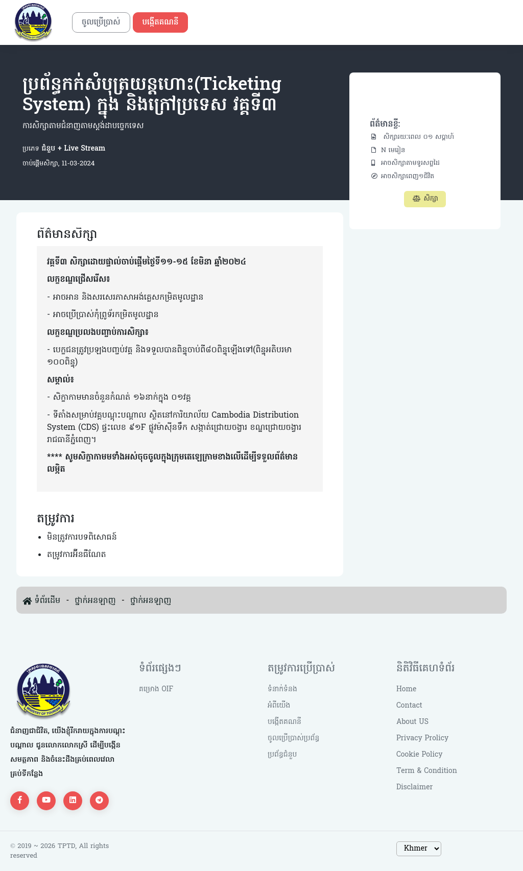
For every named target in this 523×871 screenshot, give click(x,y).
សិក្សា (425, 199)
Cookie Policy (419, 754)
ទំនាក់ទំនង (282, 689)
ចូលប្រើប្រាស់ (101, 22)
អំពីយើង (279, 705)
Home (406, 689)
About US (412, 722)
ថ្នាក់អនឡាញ (95, 601)
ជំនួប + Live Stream (72, 148)
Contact (409, 705)
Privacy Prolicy (422, 738)
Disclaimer (414, 787)
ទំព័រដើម (47, 601)
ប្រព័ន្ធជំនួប (282, 754)
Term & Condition (426, 771)
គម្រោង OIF (156, 689)
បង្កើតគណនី (160, 22)
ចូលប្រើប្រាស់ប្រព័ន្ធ (293, 738)
